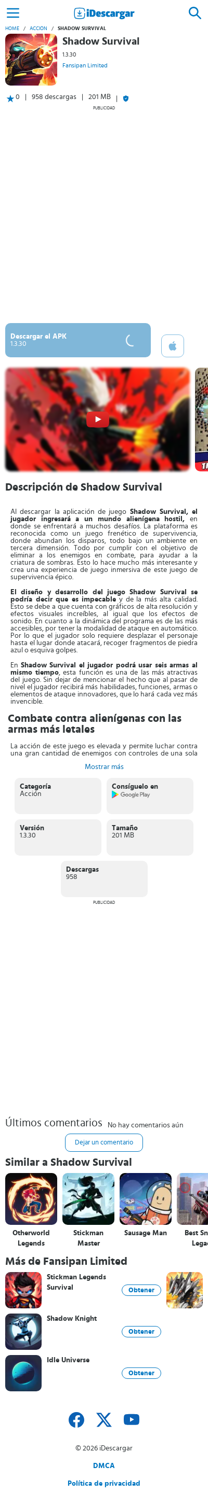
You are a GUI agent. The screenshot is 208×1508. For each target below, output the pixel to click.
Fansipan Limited (85, 65)
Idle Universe (68, 1360)
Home (12, 28)
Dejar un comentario (104, 1142)
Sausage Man (145, 1233)
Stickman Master (88, 1238)
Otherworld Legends (31, 1238)
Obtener (141, 1290)
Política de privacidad (104, 1483)
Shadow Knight (72, 1318)
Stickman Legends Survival (76, 1282)
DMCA (104, 1466)
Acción (38, 28)
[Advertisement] (104, 214)
